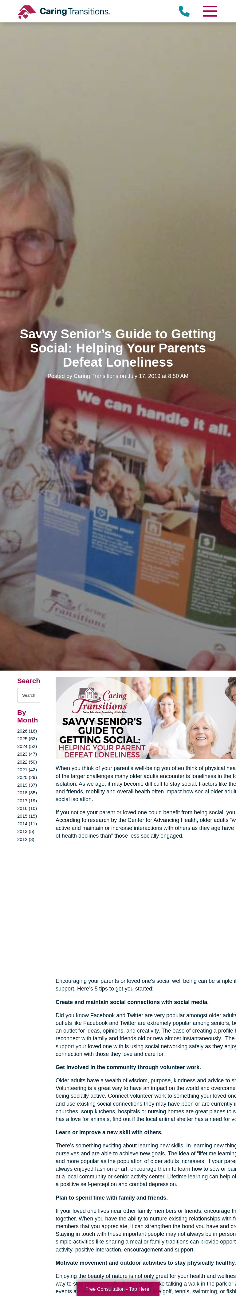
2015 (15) (27, 816)
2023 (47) (27, 754)
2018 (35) (27, 792)
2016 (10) (27, 808)
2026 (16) (27, 731)
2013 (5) (25, 831)
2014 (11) (27, 823)
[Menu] (209, 11)
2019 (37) (27, 785)
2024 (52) (27, 746)
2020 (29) (27, 777)
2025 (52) (27, 738)
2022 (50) (27, 762)
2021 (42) (27, 769)
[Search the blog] (28, 695)
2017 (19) (27, 800)
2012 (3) (25, 839)
